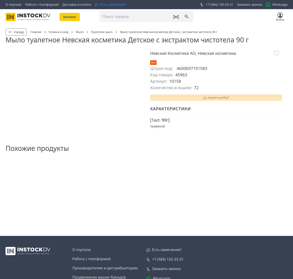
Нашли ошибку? (216, 97)
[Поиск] (187, 17)
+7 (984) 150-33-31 (216, 4)
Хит (153, 62)
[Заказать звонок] (163, 269)
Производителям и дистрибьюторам (105, 268)
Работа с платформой (42, 4)
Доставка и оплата (76, 4)
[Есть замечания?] (110, 4)
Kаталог (69, 17)
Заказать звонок (249, 4)
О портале (13, 4)
